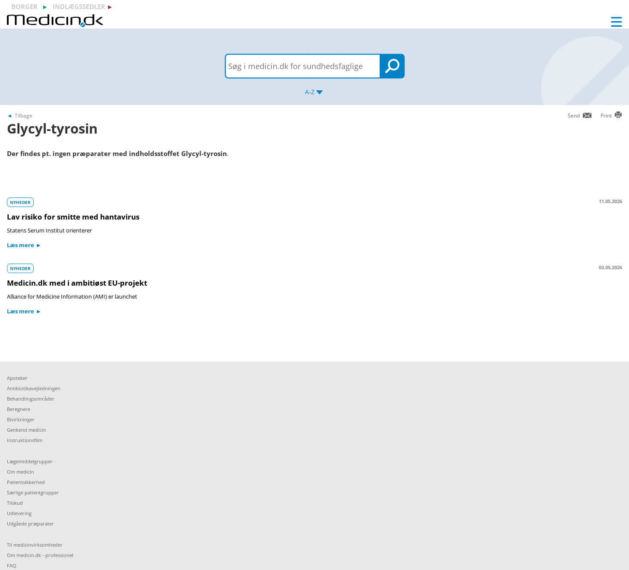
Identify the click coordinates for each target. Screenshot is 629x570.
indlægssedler (79, 6)
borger (24, 6)
